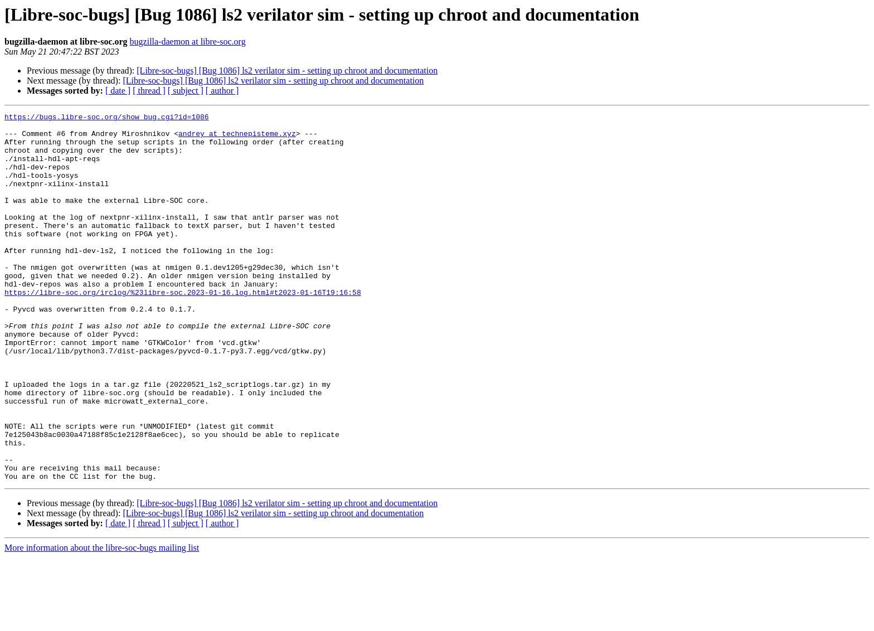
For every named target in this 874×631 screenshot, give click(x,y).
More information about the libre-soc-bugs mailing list (101, 621)
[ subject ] (185, 90)
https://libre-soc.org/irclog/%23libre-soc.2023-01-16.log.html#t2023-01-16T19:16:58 (182, 329)
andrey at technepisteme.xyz (237, 138)
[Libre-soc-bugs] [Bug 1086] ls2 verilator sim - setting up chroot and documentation (287, 70)
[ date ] (117, 90)
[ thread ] (149, 90)
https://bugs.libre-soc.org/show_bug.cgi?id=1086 (106, 118)
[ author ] (222, 90)
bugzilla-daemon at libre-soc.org (188, 41)
